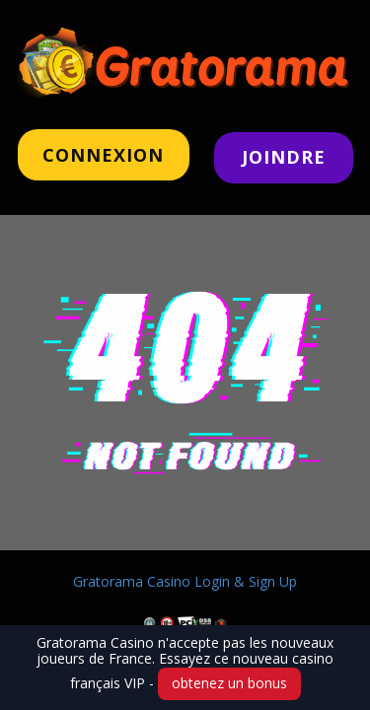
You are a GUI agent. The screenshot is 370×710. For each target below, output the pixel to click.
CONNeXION (103, 155)
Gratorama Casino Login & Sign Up (185, 581)
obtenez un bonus (229, 683)
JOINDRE (284, 157)
